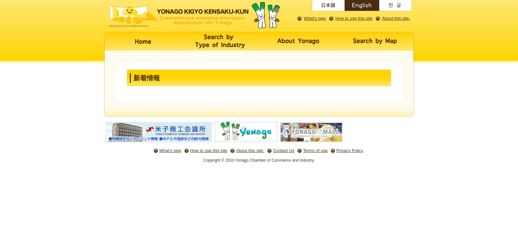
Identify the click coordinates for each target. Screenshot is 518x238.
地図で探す (375, 45)
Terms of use (315, 150)
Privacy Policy (349, 150)
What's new (315, 18)
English (362, 6)
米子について (297, 45)
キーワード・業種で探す (220, 45)
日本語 (327, 6)
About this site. (396, 18)
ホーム (142, 45)
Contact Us (283, 150)
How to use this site (354, 18)
